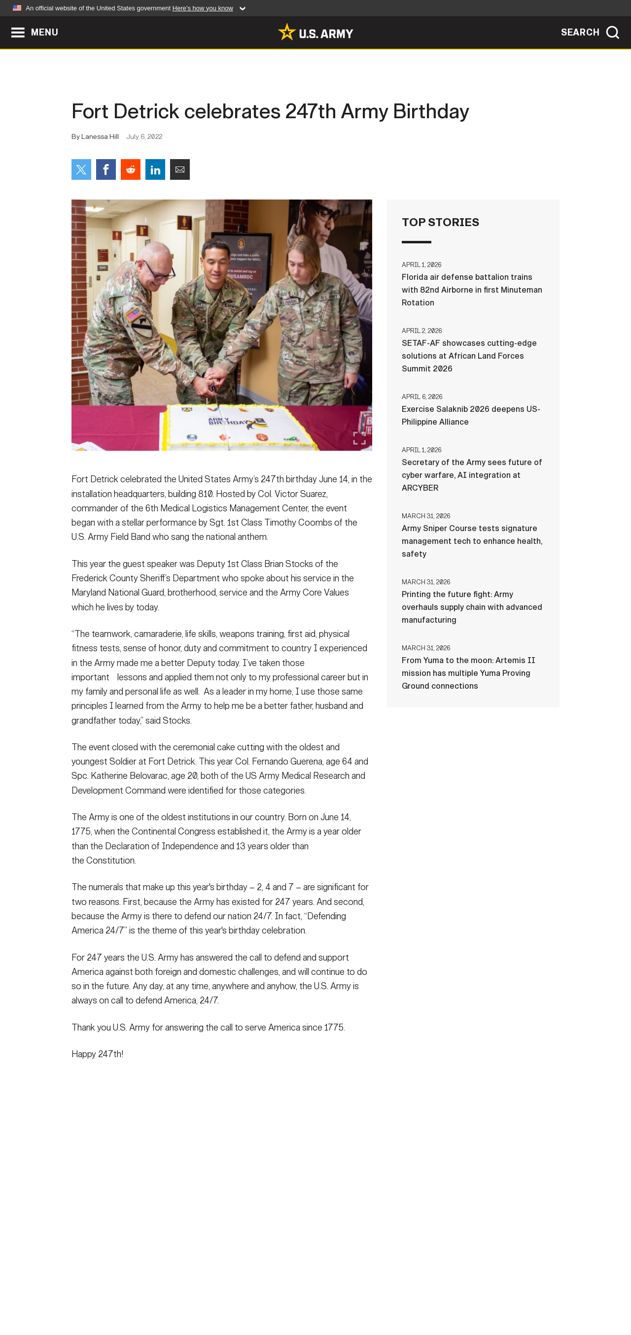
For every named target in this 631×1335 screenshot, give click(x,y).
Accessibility (323, 1292)
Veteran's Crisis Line (501, 1292)
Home (99, 1292)
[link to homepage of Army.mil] (315, 31)
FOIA (376, 1292)
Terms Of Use (256, 1292)
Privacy (200, 1292)
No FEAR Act (423, 1292)
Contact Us (147, 1292)
